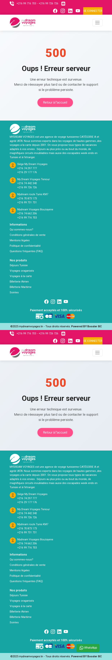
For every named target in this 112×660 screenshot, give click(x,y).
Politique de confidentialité (25, 245)
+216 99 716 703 (27, 217)
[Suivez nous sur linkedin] (59, 301)
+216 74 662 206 (27, 213)
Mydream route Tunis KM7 (32, 194)
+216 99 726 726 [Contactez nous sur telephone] (48, 3)
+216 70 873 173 (27, 198)
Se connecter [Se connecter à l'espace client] (92, 10)
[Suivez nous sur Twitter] (66, 301)
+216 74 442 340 (27, 183)
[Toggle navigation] (97, 22)
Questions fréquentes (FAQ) (26, 251)
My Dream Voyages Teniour (33, 179)
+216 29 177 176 (27, 172)
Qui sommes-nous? (21, 229)
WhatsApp (88, 648)
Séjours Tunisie (19, 265)
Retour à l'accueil (55, 102)
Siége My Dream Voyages (32, 164)
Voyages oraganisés (22, 270)
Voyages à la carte (21, 276)
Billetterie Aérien (19, 281)
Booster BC (94, 326)
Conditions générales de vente (27, 235)
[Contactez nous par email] (64, 3)
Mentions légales (20, 240)
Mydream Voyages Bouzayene (35, 209)
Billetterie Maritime (20, 287)
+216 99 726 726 (27, 187)
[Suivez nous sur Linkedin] (71, 10)
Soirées (14, 292)
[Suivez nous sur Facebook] (56, 10)
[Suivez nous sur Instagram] (64, 10)
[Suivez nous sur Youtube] (79, 10)
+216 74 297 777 (27, 168)
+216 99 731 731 (27, 202)
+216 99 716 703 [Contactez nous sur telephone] (26, 3)
